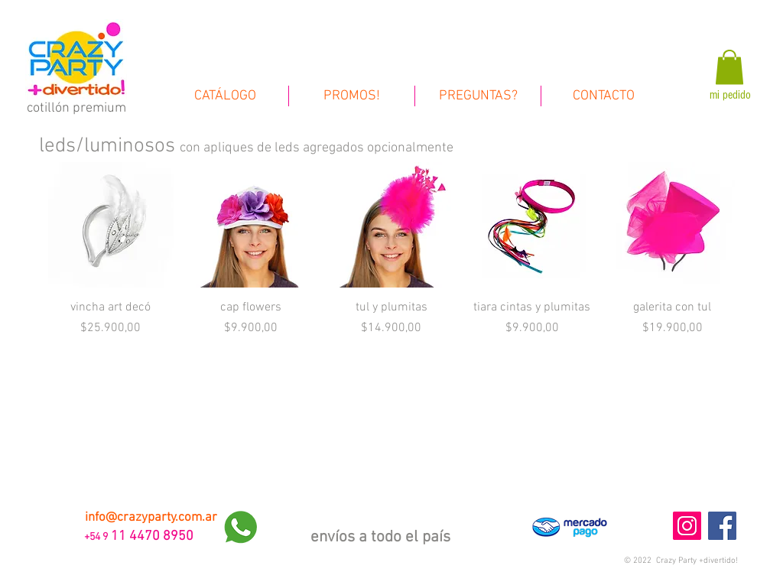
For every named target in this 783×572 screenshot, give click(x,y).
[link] (729, 67)
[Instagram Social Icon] (687, 526)
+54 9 (95, 537)
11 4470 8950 (152, 536)
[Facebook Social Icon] (722, 526)
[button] (681, 561)
